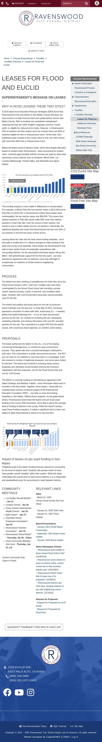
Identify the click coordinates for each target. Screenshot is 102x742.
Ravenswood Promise (85, 88)
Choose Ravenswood (23, 58)
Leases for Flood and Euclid (88, 119)
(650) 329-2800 (19, 676)
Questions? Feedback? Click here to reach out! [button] (34, 627)
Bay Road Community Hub (87, 146)
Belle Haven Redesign (86, 141)
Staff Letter (59, 510)
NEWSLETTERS (36, 51)
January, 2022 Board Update (50, 540)
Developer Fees (84, 128)
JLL (52, 311)
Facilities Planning (12, 62)
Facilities (40, 58)
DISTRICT (19, 3)
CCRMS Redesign (84, 137)
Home (6, 58)
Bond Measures (83, 132)
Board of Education (83, 83)
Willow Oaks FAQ (84, 150)
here (12, 544)
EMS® (66, 737)
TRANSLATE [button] (45, 4)
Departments (80, 106)
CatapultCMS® (53, 737)
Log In (75, 737)
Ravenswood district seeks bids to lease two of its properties (49, 576)
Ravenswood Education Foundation (87, 101)
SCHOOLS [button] (32, 4)
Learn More (77, 177)
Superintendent (82, 97)
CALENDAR (36, 43)
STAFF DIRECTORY (54, 44)
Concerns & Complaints (85, 92)
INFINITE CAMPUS (17, 44)
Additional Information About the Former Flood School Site (88, 123)
